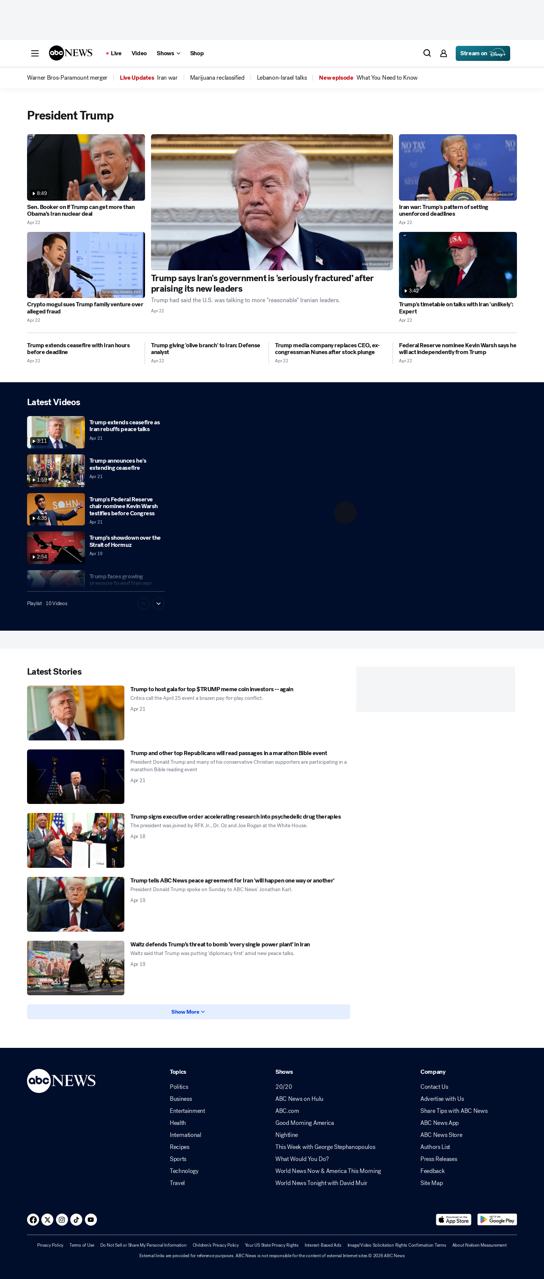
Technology (184, 1171)
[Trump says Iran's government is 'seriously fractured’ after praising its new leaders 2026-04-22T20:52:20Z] (272, 202)
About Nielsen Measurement (479, 1245)
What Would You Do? (301, 1159)
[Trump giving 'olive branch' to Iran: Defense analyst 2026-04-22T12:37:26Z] (207, 349)
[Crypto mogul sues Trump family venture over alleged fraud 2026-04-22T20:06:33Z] (86, 265)
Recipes (179, 1147)
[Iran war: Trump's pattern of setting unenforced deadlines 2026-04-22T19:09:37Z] (458, 167)
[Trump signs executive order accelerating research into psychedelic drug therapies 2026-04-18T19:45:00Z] (75, 840)
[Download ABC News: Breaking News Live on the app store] (454, 1220)
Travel (177, 1183)
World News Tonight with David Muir (321, 1183)
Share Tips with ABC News (453, 1111)
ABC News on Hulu (299, 1099)
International (185, 1135)
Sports (178, 1159)
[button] (35, 53)
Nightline (286, 1135)
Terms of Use (82, 1245)
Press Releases (438, 1159)
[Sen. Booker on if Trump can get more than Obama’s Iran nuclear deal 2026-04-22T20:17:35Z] (86, 167)
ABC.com (287, 1111)
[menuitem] (67, 77)
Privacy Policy (50, 1245)
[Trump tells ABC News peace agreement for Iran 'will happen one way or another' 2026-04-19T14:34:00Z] (75, 904)
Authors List (435, 1147)
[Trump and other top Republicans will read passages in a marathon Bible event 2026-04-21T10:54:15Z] (75, 776)
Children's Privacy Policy (216, 1245)
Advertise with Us (442, 1099)
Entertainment (187, 1111)
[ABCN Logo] (70, 53)
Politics (179, 1087)
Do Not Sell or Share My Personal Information (143, 1245)
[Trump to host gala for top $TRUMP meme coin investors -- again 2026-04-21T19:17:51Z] (75, 713)
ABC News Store (441, 1135)
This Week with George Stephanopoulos (325, 1147)
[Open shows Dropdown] (168, 53)
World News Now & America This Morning (328, 1171)
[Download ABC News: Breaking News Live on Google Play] (497, 1220)
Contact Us (434, 1087)
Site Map (431, 1183)
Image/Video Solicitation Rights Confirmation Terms (397, 1245)
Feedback (432, 1171)
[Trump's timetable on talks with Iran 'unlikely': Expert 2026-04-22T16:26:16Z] (458, 265)
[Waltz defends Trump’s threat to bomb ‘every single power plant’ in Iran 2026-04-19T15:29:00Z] (75, 968)
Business (181, 1099)
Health (178, 1123)
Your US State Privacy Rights (272, 1245)
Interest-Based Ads (323, 1245)
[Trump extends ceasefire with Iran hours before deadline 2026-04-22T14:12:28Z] (83, 349)
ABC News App (439, 1123)
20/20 (283, 1087)
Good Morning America (304, 1123)
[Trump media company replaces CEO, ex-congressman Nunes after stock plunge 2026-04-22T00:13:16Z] (331, 349)
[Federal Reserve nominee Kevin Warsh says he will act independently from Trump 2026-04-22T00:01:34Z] (458, 349)
